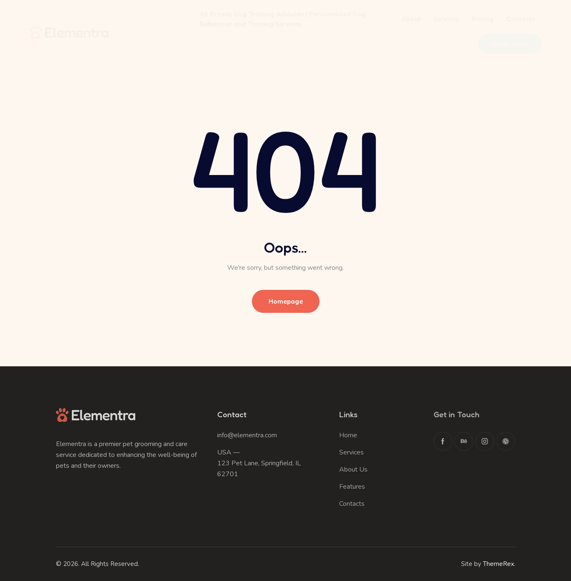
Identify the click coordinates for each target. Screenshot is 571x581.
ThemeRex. (499, 564)
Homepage (286, 301)
